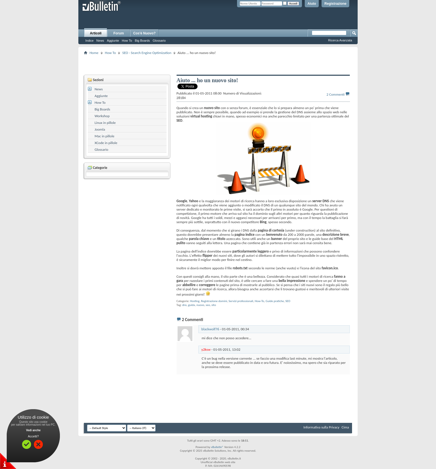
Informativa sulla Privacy (321, 427)
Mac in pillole (104, 136)
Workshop (102, 116)
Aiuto (312, 4)
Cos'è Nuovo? (144, 33)
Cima (345, 427)
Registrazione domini (214, 301)
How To (127, 40)
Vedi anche (33, 430)
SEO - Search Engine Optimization (146, 53)
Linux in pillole (105, 123)
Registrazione (335, 4)
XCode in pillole (106, 143)
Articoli (95, 33)
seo (208, 305)
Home (94, 53)
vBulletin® (217, 447)
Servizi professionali (241, 301)
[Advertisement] (218, 64)
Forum (118, 33)
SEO (287, 301)
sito (214, 305)
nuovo (200, 305)
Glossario (159, 40)
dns (184, 305)
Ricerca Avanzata (340, 40)
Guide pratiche (275, 301)
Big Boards (142, 40)
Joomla (100, 129)
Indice (89, 40)
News (100, 40)
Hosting (195, 301)
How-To (259, 301)
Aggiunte (113, 40)
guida (191, 305)
